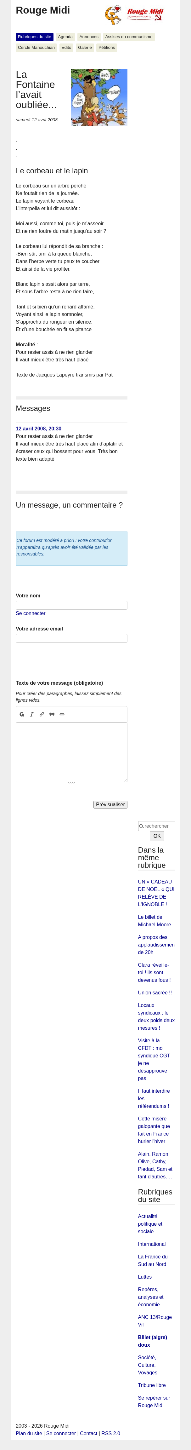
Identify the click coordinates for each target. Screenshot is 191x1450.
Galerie (85, 47)
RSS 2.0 (110, 1433)
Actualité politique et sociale (150, 1224)
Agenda (65, 36)
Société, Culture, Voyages (147, 1365)
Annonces (89, 36)
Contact (88, 1433)
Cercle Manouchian (36, 47)
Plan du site (29, 1433)
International (152, 1244)
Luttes (145, 1277)
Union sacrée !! (155, 992)
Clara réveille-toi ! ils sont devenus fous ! (154, 972)
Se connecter (30, 613)
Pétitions (106, 47)
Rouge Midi (43, 10)
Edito (66, 47)
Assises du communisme (128, 36)
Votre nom (28, 595)
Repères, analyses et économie (151, 1297)
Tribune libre (152, 1385)
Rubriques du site (34, 36)
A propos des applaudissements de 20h (158, 945)
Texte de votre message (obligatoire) (59, 683)
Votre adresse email (39, 628)
